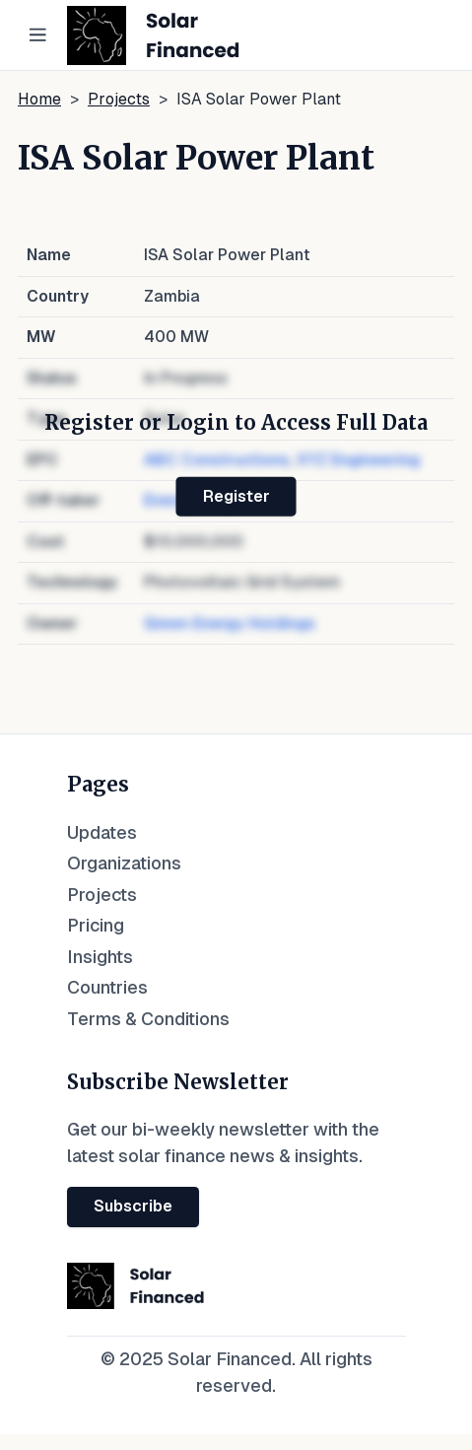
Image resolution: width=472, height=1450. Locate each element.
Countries (107, 987)
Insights (100, 956)
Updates (102, 832)
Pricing (95, 925)
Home (39, 99)
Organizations (124, 863)
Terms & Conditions (148, 1018)
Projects (119, 99)
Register (236, 495)
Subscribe (133, 1206)
